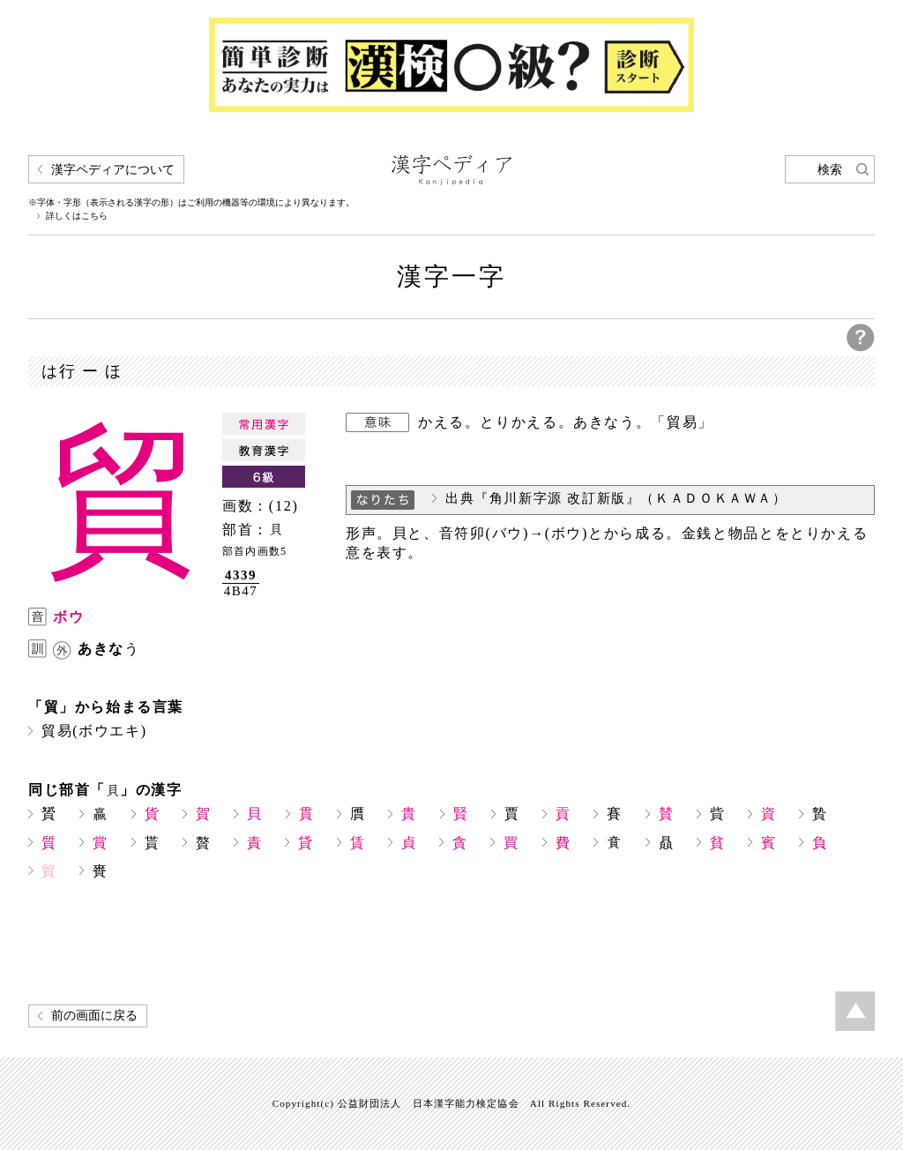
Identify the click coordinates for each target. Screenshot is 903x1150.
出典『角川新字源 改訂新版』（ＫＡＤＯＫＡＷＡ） (616, 498)
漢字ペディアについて (113, 169)
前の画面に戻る (94, 1015)
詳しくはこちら (77, 216)
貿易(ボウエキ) (94, 730)
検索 (829, 169)
